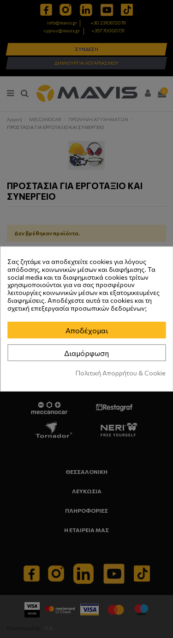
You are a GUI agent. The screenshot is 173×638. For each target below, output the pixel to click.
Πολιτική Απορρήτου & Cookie (121, 373)
